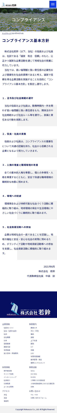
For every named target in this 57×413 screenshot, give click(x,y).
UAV (32, 353)
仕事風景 (7, 383)
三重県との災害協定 (38, 380)
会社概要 (7, 337)
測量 (32, 350)
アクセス (6, 391)
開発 (32, 343)
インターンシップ (10, 377)
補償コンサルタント (38, 363)
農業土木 (34, 327)
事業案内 (33, 324)
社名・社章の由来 (10, 331)
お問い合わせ (34, 391)
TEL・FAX (34, 394)
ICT (32, 347)
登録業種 (7, 343)
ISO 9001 (34, 374)
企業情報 (6, 324)
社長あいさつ (8, 327)
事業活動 (33, 367)
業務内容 (7, 347)
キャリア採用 (8, 374)
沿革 (5, 340)
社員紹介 (7, 380)
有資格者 (7, 350)
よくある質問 (8, 386)
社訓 (5, 334)
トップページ (6, 33)
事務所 (6, 401)
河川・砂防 (35, 331)
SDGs (33, 371)
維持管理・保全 (36, 359)
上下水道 (34, 340)
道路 (32, 337)
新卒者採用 (8, 371)
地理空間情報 (35, 356)
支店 (5, 398)
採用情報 (6, 367)
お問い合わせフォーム (39, 398)
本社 (5, 394)
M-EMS (33, 377)
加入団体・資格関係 (11, 353)
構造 (32, 334)
